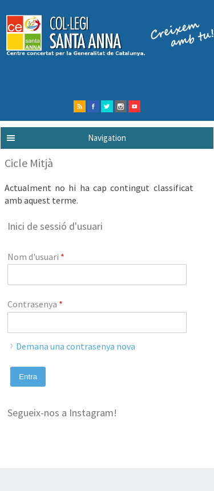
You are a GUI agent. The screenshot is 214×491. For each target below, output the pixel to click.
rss (80, 106)
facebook (93, 106)
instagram (121, 106)
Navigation (107, 137)
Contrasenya (35, 304)
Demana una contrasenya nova (75, 346)
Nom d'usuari (35, 256)
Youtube (134, 106)
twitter (107, 106)
